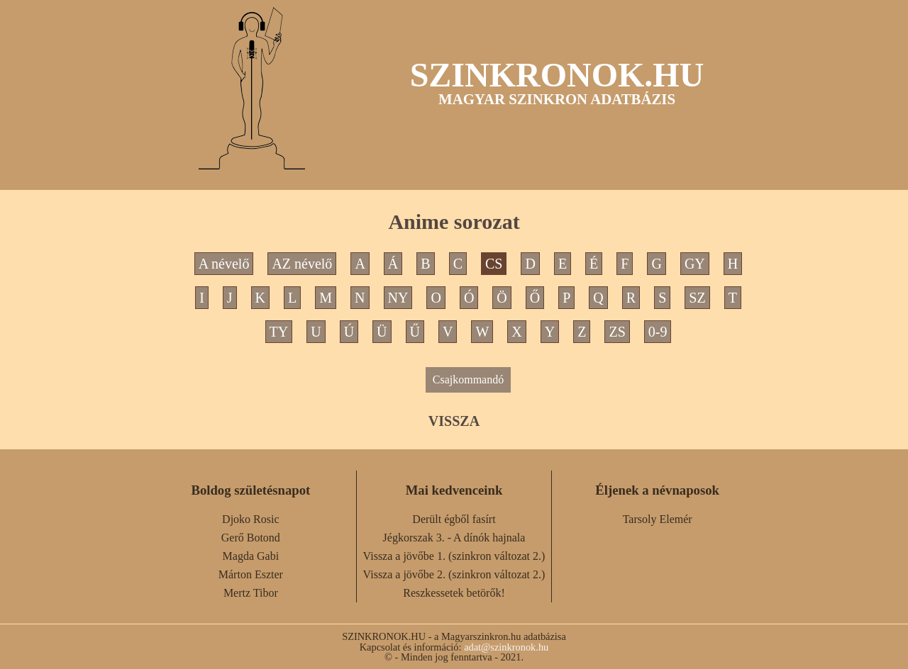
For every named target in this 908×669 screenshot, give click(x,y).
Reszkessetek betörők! (454, 593)
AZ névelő (302, 263)
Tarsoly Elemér (657, 519)
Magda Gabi (251, 556)
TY (279, 331)
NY (398, 297)
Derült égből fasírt (453, 519)
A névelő (224, 263)
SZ (697, 297)
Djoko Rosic (250, 519)
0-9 (658, 331)
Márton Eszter (250, 574)
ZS (617, 331)
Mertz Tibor (250, 593)
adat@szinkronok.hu (506, 647)
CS (493, 263)
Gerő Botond (250, 538)
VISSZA (454, 421)
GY (695, 263)
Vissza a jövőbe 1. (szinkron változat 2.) (454, 556)
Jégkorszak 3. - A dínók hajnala (454, 538)
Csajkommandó (468, 379)
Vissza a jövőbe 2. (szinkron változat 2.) (454, 574)
